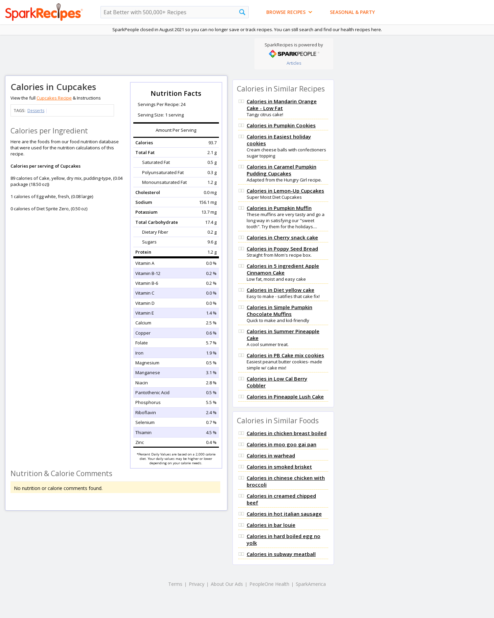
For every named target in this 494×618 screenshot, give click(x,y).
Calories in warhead (271, 455)
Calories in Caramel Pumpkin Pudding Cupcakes (281, 170)
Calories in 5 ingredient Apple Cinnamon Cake (283, 269)
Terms (175, 584)
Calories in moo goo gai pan (281, 444)
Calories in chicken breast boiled (287, 433)
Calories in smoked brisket (279, 466)
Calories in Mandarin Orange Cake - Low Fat (282, 104)
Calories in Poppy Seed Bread (282, 248)
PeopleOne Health (269, 584)
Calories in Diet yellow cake (280, 289)
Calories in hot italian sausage (284, 513)
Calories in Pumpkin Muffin (279, 208)
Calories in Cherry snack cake (282, 237)
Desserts (35, 110)
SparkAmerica (311, 584)
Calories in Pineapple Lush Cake (285, 396)
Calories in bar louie (271, 524)
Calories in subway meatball (281, 554)
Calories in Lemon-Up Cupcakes (285, 190)
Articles (294, 63)
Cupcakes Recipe (54, 98)
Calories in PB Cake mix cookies (285, 355)
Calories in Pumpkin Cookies (281, 125)
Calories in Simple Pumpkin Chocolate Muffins (279, 310)
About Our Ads (227, 584)
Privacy (196, 584)
